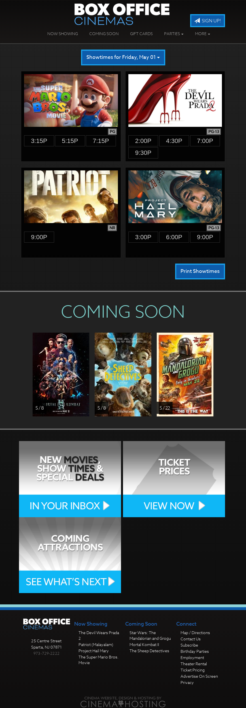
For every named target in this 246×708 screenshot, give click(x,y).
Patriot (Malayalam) (96, 644)
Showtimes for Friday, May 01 (123, 57)
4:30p (174, 140)
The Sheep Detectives (149, 650)
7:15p (101, 140)
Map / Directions (195, 632)
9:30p (143, 152)
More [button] (202, 33)
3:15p (39, 140)
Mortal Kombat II (144, 644)
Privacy (187, 682)
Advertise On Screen (199, 676)
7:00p (205, 140)
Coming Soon (104, 33)
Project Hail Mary (94, 650)
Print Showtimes (200, 271)
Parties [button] (174, 33)
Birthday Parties (195, 651)
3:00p (143, 237)
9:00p (39, 237)
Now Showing (62, 33)
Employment (192, 657)
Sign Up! (207, 21)
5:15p (70, 140)
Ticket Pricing (193, 670)
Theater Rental (194, 663)
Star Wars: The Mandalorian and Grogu (150, 635)
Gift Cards (141, 33)
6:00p (174, 237)
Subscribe (189, 645)
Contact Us (191, 638)
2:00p (143, 140)
